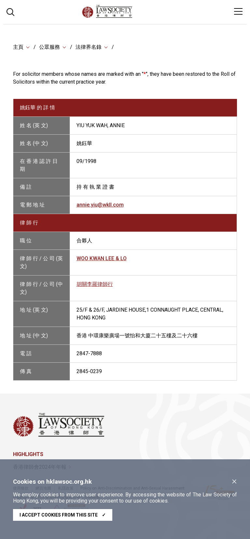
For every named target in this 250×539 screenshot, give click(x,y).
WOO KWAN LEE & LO (101, 258)
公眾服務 (49, 47)
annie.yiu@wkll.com (100, 205)
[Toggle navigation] (238, 11)
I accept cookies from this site (63, 515)
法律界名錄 (89, 47)
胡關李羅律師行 (94, 284)
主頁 (18, 47)
